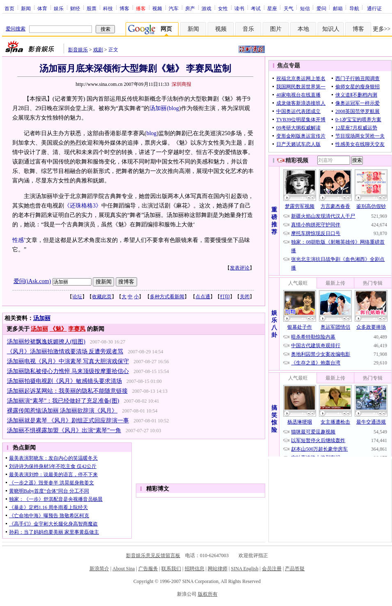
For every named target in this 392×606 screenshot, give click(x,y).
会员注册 (272, 568)
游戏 (206, 8)
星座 (272, 8)
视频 (157, 8)
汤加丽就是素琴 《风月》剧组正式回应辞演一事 (68, 420)
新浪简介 (99, 568)
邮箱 (338, 8)
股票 (91, 8)
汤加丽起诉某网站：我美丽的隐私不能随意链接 (67, 391)
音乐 (248, 29)
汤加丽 (41, 318)
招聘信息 (194, 568)
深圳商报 (181, 84)
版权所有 (208, 594)
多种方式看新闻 (167, 297)
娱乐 (59, 8)
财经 (75, 8)
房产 (190, 8)
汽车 (174, 8)
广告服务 (148, 568)
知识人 (330, 29)
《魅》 (58, 329)
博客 (124, 8)
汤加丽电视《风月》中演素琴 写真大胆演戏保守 (68, 361)
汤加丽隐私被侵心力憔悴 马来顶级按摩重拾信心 (68, 371)
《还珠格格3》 (82, 206)
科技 (108, 8)
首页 (9, 8)
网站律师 (217, 568)
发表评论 (240, 268)
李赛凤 (76, 329)
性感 (18, 240)
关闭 (245, 297)
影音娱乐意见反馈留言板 (153, 555)
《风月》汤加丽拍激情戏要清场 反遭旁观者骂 (65, 351)
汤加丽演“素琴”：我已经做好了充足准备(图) (63, 401)
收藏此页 (102, 297)
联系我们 (171, 568)
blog (174, 108)
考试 (256, 8)
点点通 (202, 297)
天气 (288, 8)
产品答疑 (295, 568)
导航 (354, 8)
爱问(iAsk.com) (32, 281)
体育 (42, 8)
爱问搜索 (15, 29)
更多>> (382, 29)
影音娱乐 (78, 50)
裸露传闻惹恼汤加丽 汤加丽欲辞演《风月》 (62, 411)
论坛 (77, 297)
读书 (239, 8)
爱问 (321, 8)
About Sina (123, 568)
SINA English (244, 568)
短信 (305, 8)
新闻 (26, 8)
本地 (303, 29)
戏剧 (98, 50)
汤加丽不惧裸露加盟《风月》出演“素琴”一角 (64, 430)
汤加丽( (159, 108)
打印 (225, 297)
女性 (223, 8)
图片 (276, 29)
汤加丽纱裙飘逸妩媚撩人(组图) (46, 342)
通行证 (374, 8)
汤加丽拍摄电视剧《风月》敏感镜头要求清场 (64, 381)
